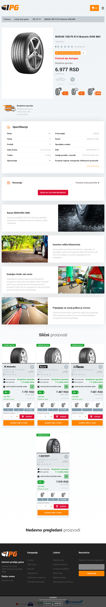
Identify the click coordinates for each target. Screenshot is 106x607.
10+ (66, 387)
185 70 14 (36, 19)
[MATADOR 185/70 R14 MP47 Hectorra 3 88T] (18, 353)
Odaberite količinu (9, 413)
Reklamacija (57, 573)
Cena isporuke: (11, 379)
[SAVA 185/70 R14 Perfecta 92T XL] (53, 353)
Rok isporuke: (10, 382)
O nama (30, 560)
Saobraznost (32, 573)
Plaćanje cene (58, 560)
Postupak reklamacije (35, 582)
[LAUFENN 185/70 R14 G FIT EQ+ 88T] (53, 443)
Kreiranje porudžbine (61, 569)
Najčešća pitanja (59, 577)
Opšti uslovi (31, 564)
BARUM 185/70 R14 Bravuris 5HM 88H (59, 19)
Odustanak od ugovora (36, 577)
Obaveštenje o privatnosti (63, 582)
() (95, 8)
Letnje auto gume (21, 19)
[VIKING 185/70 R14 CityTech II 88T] (87, 353)
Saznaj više (57, 603)
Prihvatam (48, 603)
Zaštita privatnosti (60, 564)
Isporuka (30, 569)
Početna (7, 19)
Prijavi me (91, 573)
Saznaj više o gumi (18, 423)
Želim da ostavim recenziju (53, 193)
